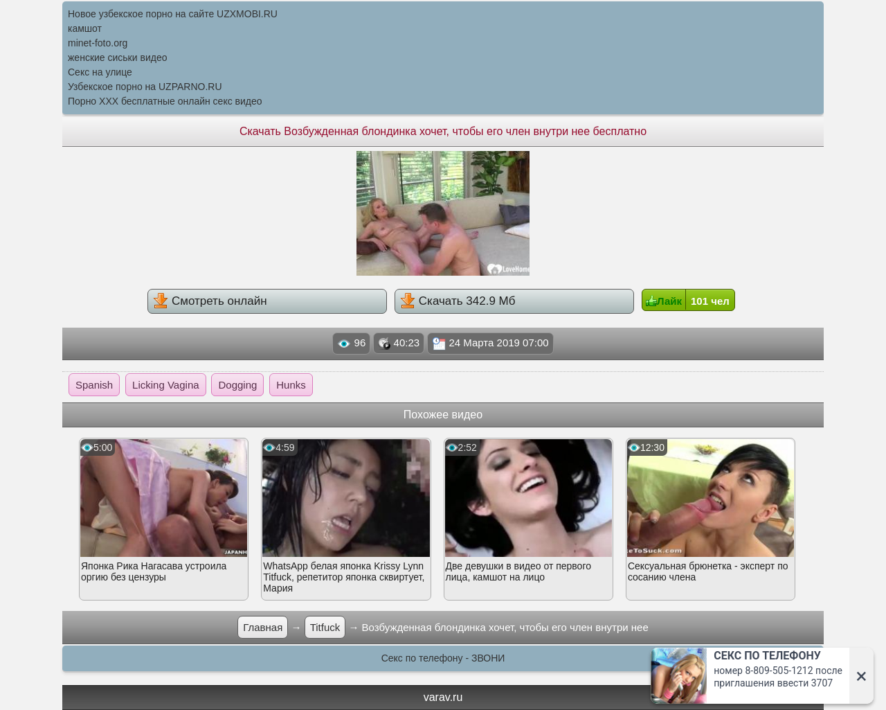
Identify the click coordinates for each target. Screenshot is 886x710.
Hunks (291, 385)
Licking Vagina (165, 385)
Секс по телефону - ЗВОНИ (443, 658)
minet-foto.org (97, 42)
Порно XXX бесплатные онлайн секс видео (165, 101)
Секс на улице (100, 72)
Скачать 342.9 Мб (457, 300)
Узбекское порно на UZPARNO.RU (145, 86)
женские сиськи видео (117, 57)
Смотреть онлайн (209, 300)
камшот (85, 28)
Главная (262, 627)
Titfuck (325, 627)
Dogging (237, 385)
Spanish (94, 385)
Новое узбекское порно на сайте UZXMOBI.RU (173, 13)
